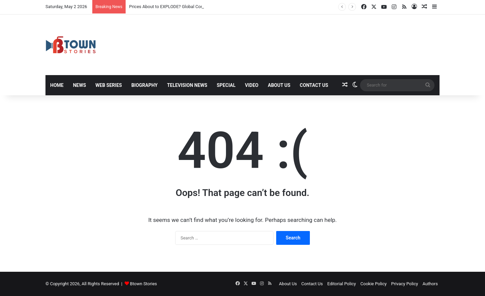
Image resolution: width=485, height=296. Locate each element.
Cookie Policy (373, 283)
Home (57, 85)
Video (251, 85)
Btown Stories (143, 283)
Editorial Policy (341, 283)
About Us (279, 85)
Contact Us (314, 85)
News (79, 85)
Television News (187, 85)
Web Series (108, 85)
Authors (430, 283)
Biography (144, 85)
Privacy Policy (404, 283)
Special (226, 85)
